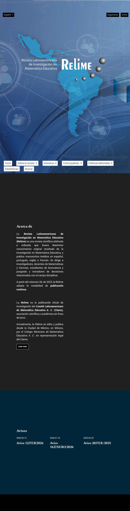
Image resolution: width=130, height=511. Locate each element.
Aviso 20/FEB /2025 (97, 443)
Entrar (124, 15)
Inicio (8, 163)
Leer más (22, 346)
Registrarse (112, 15)
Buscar (29, 168)
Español (9, 14)
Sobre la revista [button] (26, 163)
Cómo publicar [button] (71, 163)
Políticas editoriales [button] (99, 163)
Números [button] (49, 163)
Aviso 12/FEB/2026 (29, 443)
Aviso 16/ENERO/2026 (61, 445)
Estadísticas (11, 168)
